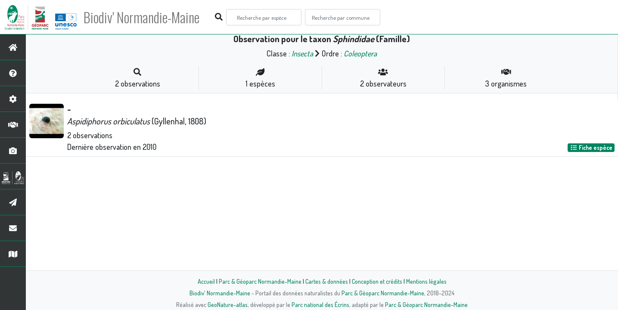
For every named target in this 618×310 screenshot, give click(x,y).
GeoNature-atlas (228, 304)
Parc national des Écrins (320, 304)
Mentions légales (426, 281)
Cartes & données (326, 281)
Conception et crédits (377, 281)
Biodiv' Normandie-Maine (141, 17)
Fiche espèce (591, 147)
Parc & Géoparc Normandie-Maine (260, 281)
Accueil (206, 281)
